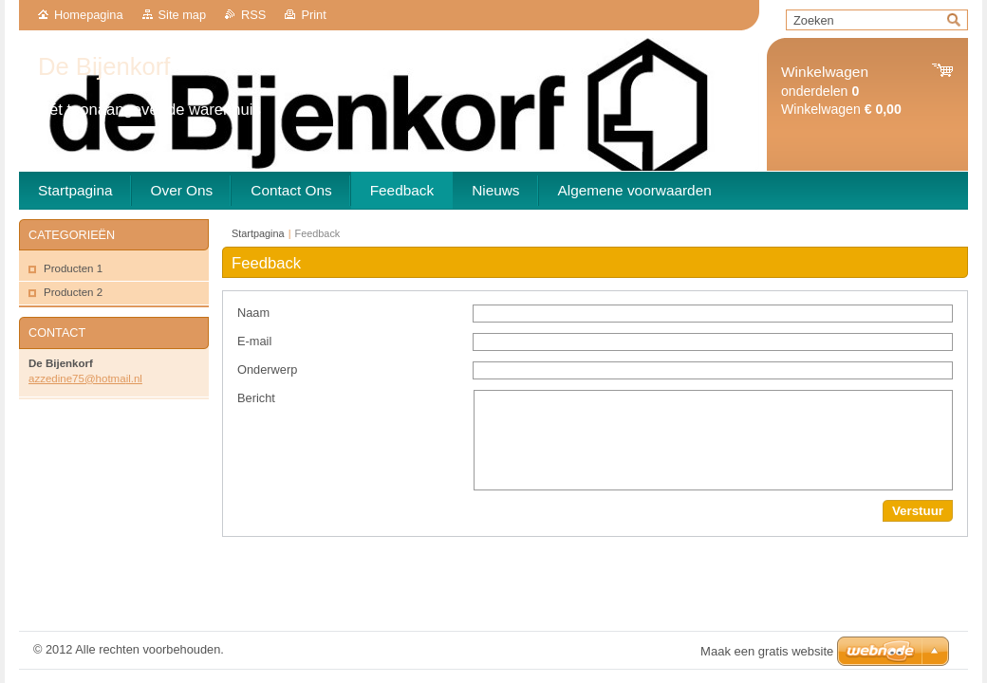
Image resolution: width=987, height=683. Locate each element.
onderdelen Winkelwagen (841, 91)
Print (313, 15)
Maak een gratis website (766, 651)
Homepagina (88, 15)
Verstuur (917, 511)
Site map (182, 15)
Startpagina (258, 233)
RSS (253, 15)
